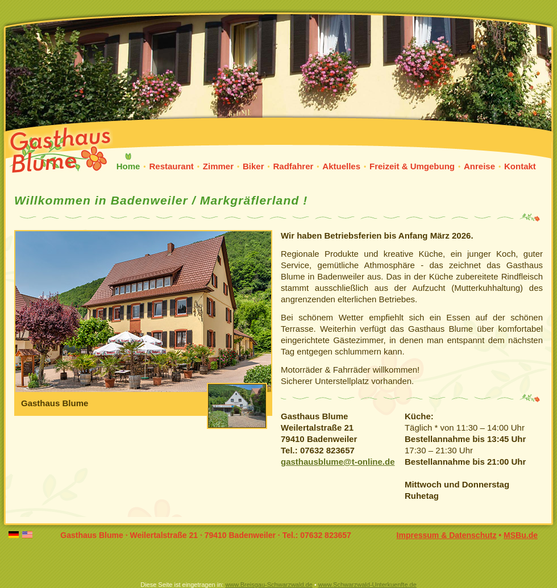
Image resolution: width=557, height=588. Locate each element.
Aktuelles (341, 166)
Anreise (479, 166)
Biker (253, 166)
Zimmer (218, 166)
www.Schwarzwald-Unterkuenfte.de (367, 584)
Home (128, 166)
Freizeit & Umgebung (412, 166)
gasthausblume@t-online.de (337, 461)
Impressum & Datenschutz (447, 535)
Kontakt (520, 166)
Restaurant (171, 166)
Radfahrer (293, 166)
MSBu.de (521, 535)
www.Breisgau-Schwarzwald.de (268, 584)
